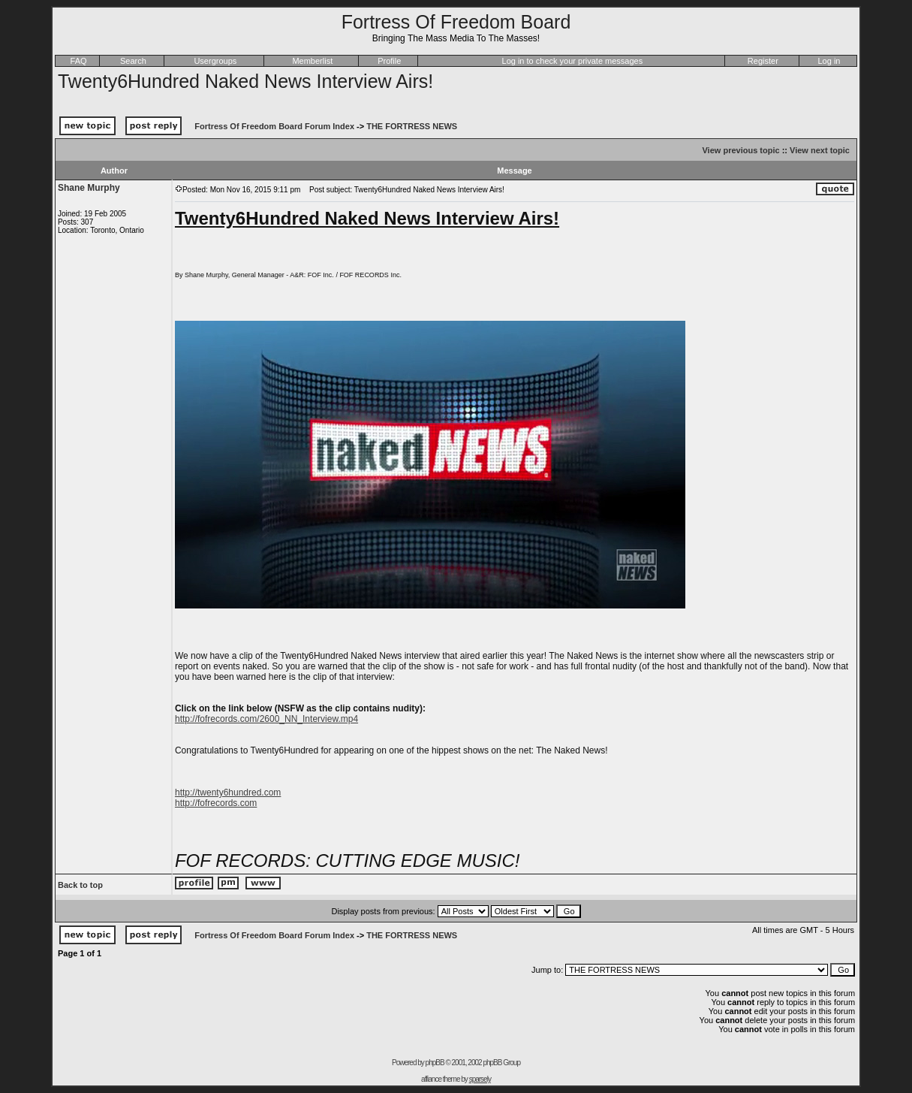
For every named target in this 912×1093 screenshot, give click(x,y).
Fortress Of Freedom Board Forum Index (274, 126)
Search (133, 60)
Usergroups (215, 60)
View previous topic (740, 150)
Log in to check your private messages (572, 60)
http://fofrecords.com (216, 803)
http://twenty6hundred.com (228, 792)
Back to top (80, 884)
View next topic (820, 150)
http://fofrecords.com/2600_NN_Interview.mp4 (266, 719)
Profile (389, 60)
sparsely (480, 1079)
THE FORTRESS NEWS (411, 126)
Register (763, 60)
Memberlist (312, 60)
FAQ (79, 60)
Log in (829, 60)
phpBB (435, 1062)
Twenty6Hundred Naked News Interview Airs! (245, 81)
